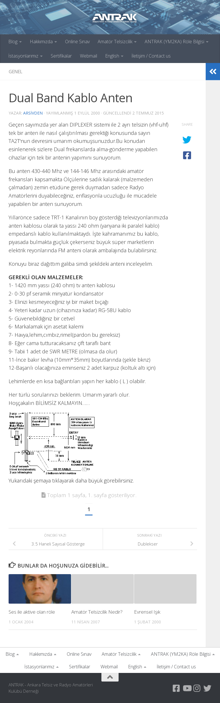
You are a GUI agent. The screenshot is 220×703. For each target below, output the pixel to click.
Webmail (88, 56)
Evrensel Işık (147, 612)
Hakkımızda (41, 41)
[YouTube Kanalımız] (187, 688)
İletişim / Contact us (151, 56)
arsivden (33, 113)
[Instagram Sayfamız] (197, 688)
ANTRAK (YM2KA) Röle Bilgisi (174, 41)
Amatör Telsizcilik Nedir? (97, 612)
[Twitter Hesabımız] (207, 688)
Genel (15, 71)
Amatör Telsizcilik (115, 41)
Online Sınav (77, 41)
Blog (12, 41)
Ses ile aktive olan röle (32, 612)
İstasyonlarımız (23, 56)
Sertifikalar (61, 56)
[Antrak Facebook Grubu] (176, 688)
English (112, 56)
